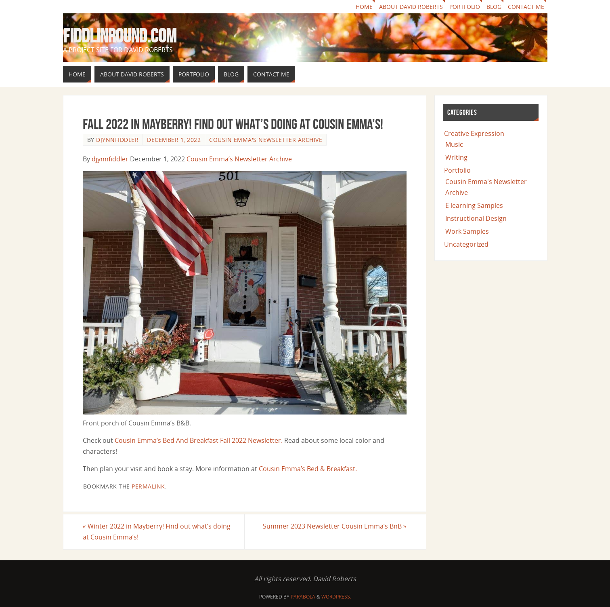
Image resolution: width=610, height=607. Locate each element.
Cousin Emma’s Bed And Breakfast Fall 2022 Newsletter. (199, 440)
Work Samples (467, 231)
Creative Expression (474, 133)
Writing (456, 157)
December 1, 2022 (174, 140)
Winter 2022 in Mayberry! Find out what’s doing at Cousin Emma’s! (157, 531)
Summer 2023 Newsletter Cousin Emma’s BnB (335, 526)
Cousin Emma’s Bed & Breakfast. (308, 468)
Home (364, 7)
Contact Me (526, 7)
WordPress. (336, 596)
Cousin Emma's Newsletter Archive (265, 140)
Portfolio (464, 7)
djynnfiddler (117, 140)
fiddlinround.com (119, 36)
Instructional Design (476, 218)
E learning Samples (474, 205)
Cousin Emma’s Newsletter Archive (239, 158)
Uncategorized (466, 244)
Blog (493, 7)
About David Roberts (411, 7)
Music (454, 144)
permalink (148, 486)
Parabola (303, 596)
